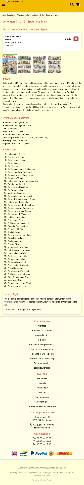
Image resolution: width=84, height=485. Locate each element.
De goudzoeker (14, 163)
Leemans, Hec (22, 134)
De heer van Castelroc (18, 187)
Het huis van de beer (17, 217)
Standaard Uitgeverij (21, 143)
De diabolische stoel (17, 262)
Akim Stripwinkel (9, 15)
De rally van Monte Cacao (19, 211)
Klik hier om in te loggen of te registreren (22, 309)
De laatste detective (16, 259)
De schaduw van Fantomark (20, 208)
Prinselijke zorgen (16, 268)
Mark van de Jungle (16, 193)
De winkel (42, 378)
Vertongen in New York (18, 247)
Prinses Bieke (14, 244)
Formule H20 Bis (15, 229)
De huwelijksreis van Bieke (20, 235)
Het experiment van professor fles (23, 181)
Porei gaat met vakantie (18, 265)
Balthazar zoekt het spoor (19, 274)
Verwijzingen (42, 401)
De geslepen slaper (16, 160)
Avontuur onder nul (16, 184)
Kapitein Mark (14, 232)
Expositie (42, 383)
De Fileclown (13, 166)
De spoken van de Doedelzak (21, 205)
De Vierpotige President (18, 271)
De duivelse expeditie (17, 256)
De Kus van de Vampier (18, 214)
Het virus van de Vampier (19, 250)
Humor (24, 140)
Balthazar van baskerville (19, 223)
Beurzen (42, 392)
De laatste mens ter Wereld (20, 283)
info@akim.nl (43, 427)
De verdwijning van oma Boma (21, 199)
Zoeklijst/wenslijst (42, 368)
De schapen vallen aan (18, 286)
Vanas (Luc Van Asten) (38, 137)
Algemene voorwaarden (41, 349)
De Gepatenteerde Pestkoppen (21, 169)
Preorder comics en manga (42, 358)
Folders (42, 340)
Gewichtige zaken (16, 238)
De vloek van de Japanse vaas (21, 175)
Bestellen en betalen (42, 330)
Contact (42, 326)
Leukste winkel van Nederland (41, 406)
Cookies (62, 468)
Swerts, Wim (20, 137)
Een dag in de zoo (16, 157)
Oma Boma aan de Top (18, 277)
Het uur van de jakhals (18, 202)
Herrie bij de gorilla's (17, 253)
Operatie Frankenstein (18, 226)
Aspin (49, 480)
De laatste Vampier (16, 178)
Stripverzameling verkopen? (41, 344)
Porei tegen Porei (15, 220)
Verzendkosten (42, 335)
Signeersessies (42, 397)
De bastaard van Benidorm (20, 172)
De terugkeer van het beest (20, 196)
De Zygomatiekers (16, 190)
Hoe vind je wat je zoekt (41, 354)
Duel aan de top (15, 241)
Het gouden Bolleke (16, 154)
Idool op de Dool (15, 280)
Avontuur (16, 140)
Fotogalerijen (42, 387)
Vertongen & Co (23, 15)
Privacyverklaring (42, 363)
